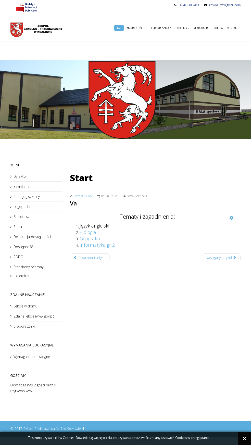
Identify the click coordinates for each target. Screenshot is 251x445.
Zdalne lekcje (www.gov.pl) (33, 316)
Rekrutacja (200, 28)
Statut (18, 226)
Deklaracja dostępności (32, 236)
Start (119, 28)
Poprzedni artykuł (90, 257)
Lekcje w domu (25, 306)
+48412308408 (188, 5)
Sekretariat (22, 186)
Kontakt (232, 28)
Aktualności (135, 28)
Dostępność (23, 246)
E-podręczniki (24, 326)
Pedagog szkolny (26, 196)
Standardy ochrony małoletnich (26, 271)
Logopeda (21, 206)
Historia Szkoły (160, 28)
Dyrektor (20, 176)
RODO (18, 256)
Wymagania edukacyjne (31, 356)
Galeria (218, 28)
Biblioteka (21, 216)
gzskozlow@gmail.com (225, 5)
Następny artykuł (221, 257)
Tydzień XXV (83, 196)
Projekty (181, 28)
